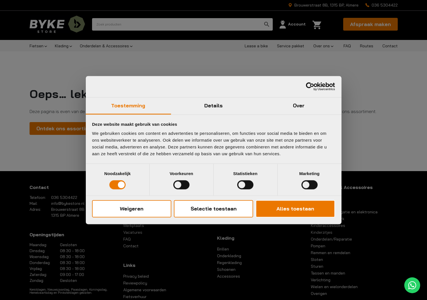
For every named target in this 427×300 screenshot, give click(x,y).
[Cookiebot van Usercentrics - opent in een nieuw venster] (310, 86)
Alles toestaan (295, 209)
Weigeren (131, 209)
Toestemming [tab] (128, 105)
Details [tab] (213, 105)
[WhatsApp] (412, 285)
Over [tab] (299, 105)
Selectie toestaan (214, 209)
